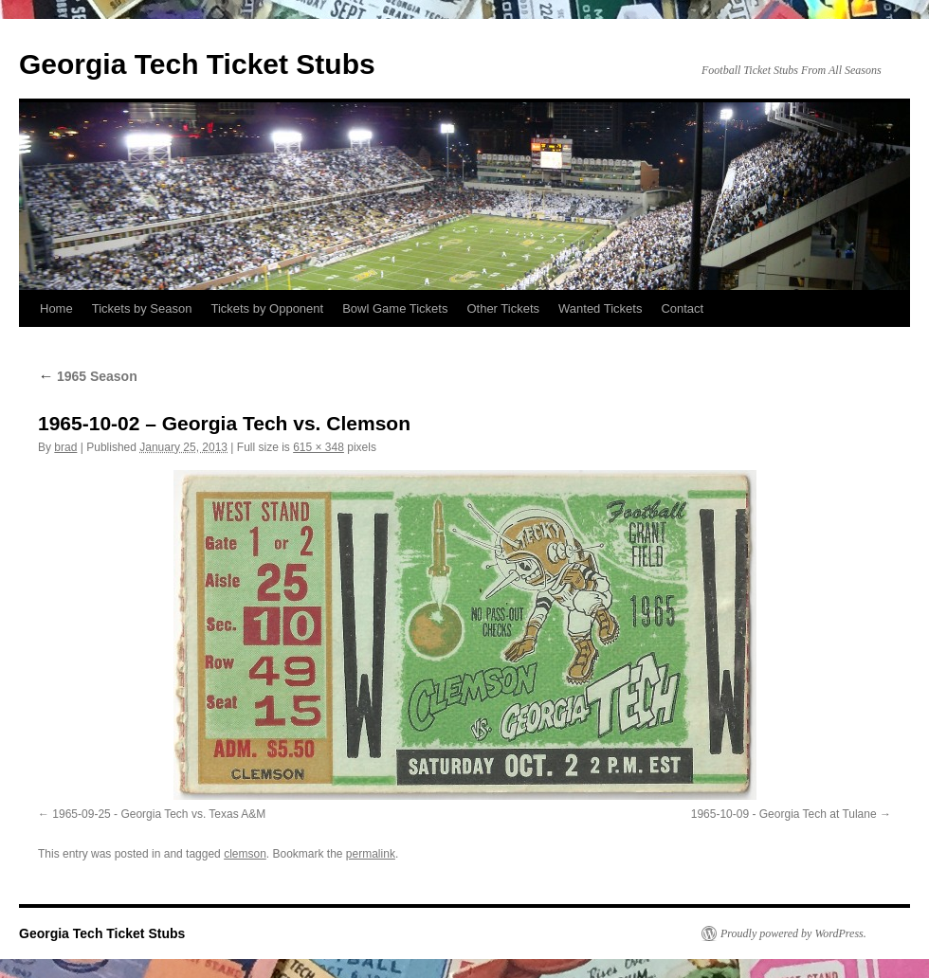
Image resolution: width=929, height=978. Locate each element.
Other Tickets (502, 308)
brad (65, 447)
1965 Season (87, 376)
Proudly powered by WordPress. (793, 933)
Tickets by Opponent (266, 308)
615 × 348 (318, 447)
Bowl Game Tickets (394, 308)
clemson (245, 853)
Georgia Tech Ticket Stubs (197, 64)
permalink (370, 853)
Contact (682, 308)
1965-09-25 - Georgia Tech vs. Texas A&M (158, 814)
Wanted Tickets (600, 308)
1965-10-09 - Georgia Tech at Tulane (784, 814)
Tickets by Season (142, 308)
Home (56, 308)
